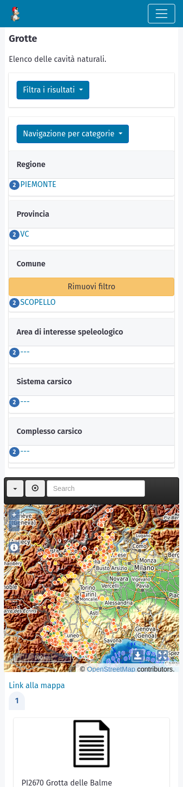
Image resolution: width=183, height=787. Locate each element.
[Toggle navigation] (161, 13)
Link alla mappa (37, 685)
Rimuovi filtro (92, 286)
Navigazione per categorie (70, 133)
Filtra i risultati (50, 89)
